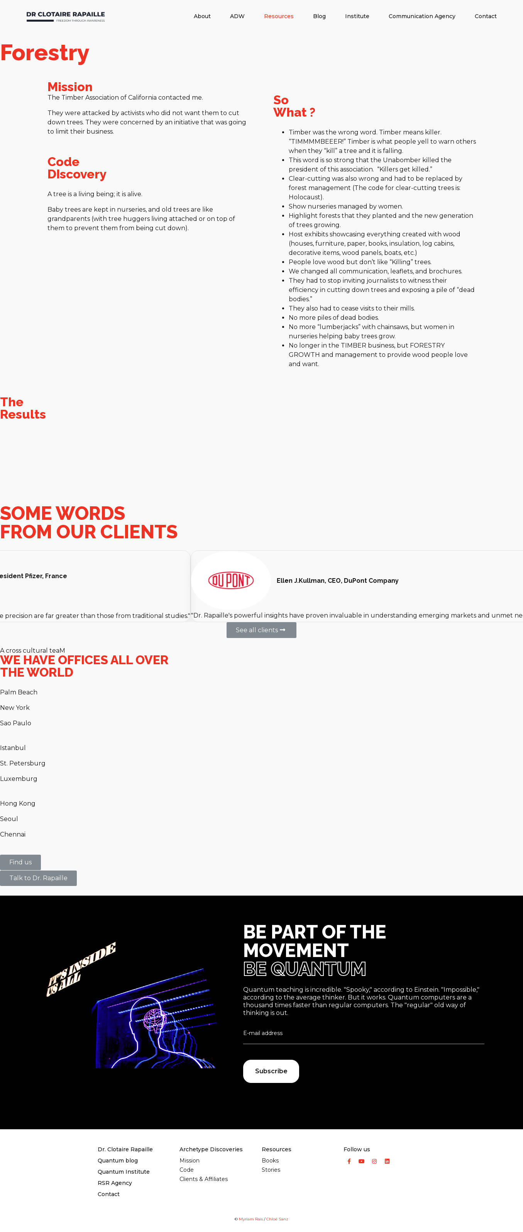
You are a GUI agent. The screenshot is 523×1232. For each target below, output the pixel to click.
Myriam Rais (251, 1219)
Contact (486, 16)
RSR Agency (115, 1182)
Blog (319, 16)
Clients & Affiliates (203, 1179)
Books (270, 1160)
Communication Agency (422, 16)
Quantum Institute (124, 1171)
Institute (357, 16)
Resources (279, 16)
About (202, 16)
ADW (237, 16)
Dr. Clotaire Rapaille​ (125, 1149)
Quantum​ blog (118, 1160)
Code (186, 1169)
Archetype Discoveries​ (211, 1149)
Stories (271, 1169)
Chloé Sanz (277, 1219)
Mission (189, 1160)
